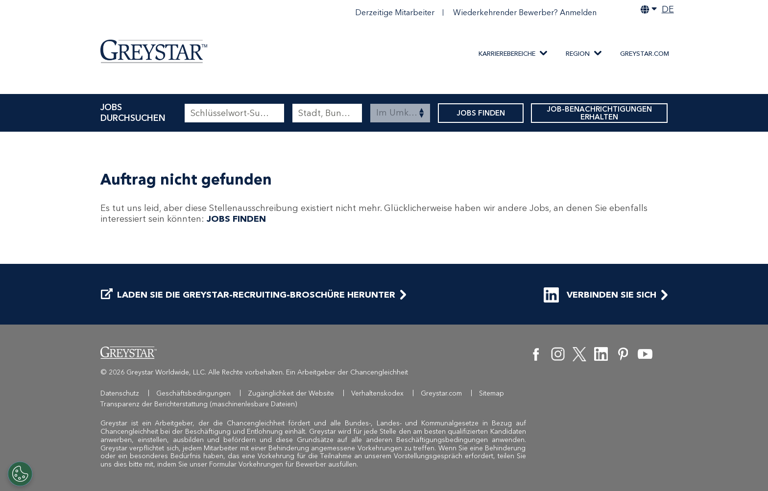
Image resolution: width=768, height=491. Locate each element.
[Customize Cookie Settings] (20, 474)
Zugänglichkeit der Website (291, 393)
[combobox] (327, 113)
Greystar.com (644, 53)
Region (578, 53)
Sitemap (491, 393)
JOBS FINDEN (481, 113)
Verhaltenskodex (377, 393)
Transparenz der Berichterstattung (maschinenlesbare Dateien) (198, 404)
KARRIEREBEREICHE (507, 53)
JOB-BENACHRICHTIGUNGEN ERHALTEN (599, 113)
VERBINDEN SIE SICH (600, 295)
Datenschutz (119, 393)
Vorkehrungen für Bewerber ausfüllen (298, 464)
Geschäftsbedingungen (193, 393)
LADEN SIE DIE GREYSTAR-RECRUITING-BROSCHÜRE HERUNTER (248, 295)
